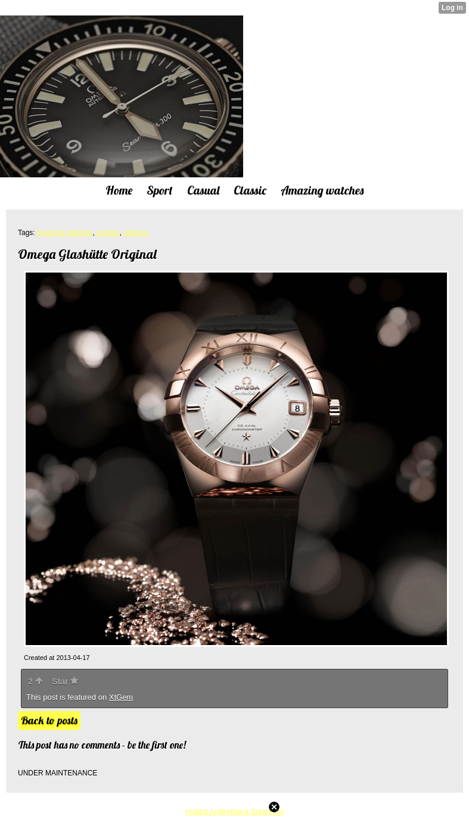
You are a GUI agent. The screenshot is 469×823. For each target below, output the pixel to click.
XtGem (121, 697)
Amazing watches (64, 233)
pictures (135, 233)
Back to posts (49, 720)
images (108, 233)
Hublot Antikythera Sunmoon (234, 811)
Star (65, 681)
